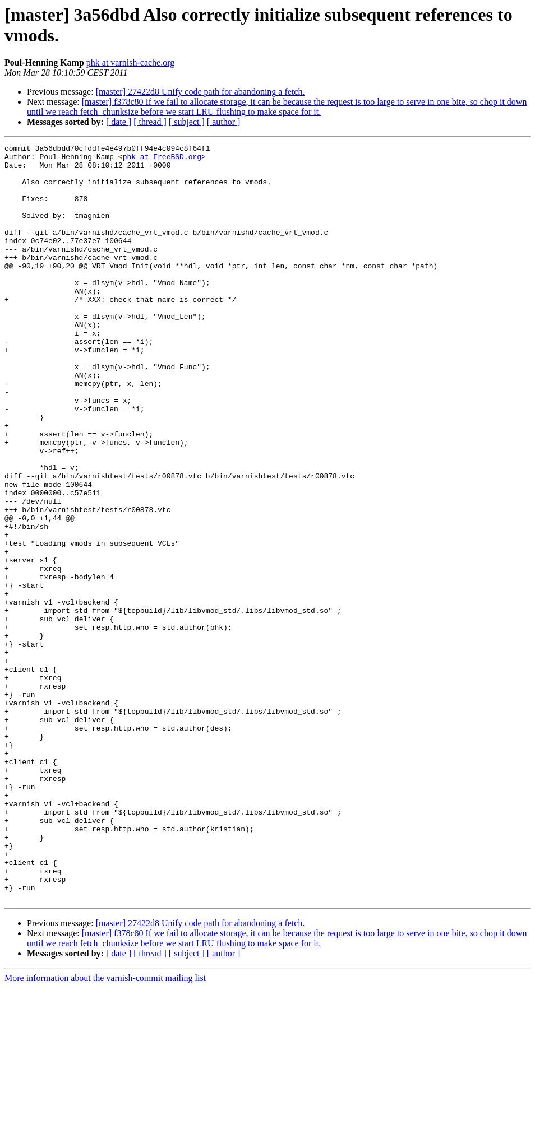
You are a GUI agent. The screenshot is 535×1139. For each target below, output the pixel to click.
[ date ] (118, 122)
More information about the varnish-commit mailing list (105, 1129)
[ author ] (224, 122)
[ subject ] (187, 122)
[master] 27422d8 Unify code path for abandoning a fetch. (200, 91)
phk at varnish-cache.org (130, 62)
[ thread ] (150, 122)
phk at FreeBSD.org (162, 160)
